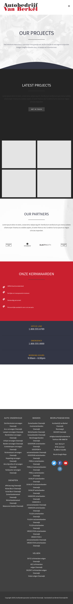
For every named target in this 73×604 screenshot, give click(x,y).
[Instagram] (59, 468)
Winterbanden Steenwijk (36, 432)
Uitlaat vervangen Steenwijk (13, 441)
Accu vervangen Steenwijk (13, 429)
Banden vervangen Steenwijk (13, 444)
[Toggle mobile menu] (69, 6)
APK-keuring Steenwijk (13, 486)
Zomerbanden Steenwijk (36, 423)
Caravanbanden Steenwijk (36, 435)
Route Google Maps (60, 454)
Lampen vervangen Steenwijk (13, 432)
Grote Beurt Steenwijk (13, 491)
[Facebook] (59, 463)
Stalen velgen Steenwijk (36, 576)
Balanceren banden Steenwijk (13, 506)
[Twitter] (54, 463)
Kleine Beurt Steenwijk (13, 489)
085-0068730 (63, 439)
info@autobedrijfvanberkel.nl (60, 436)
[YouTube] (65, 463)
